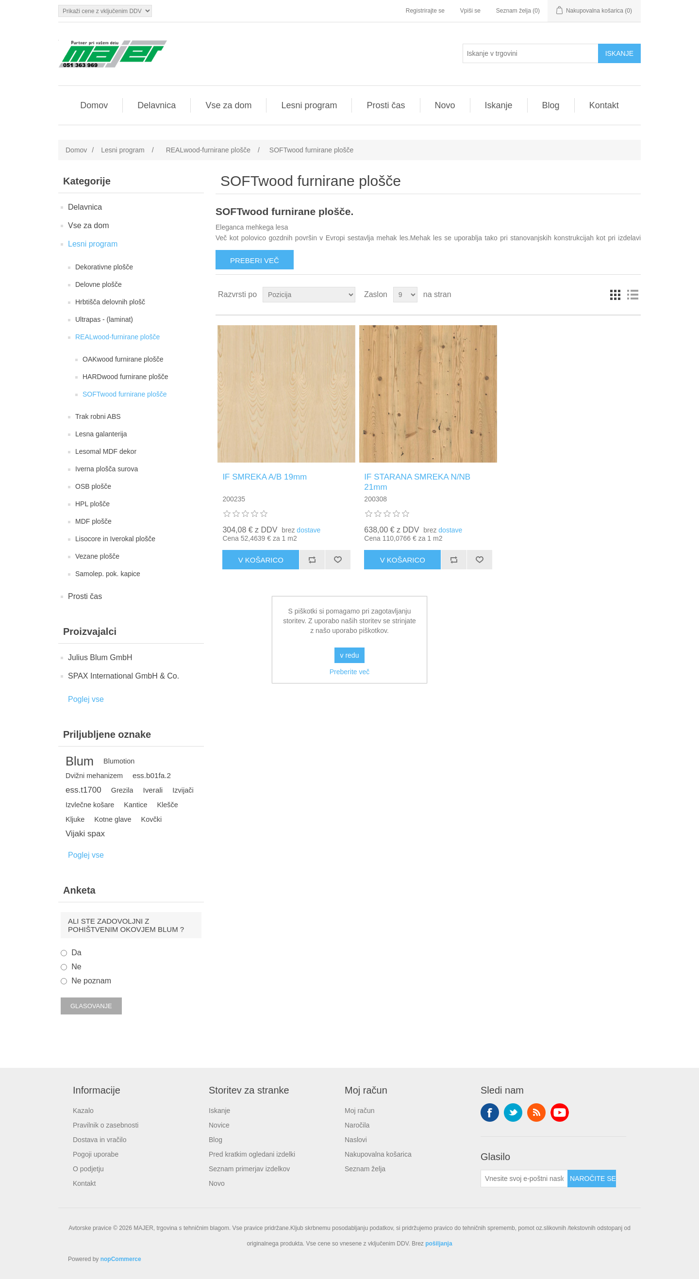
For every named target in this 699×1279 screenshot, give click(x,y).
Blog (551, 105)
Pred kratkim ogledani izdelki (252, 1154)
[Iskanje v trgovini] (531, 53)
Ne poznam (91, 981)
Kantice (135, 805)
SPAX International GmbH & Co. (123, 676)
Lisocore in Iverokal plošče (115, 539)
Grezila (122, 790)
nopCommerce (120, 1259)
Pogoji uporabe (95, 1154)
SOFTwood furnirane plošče (125, 394)
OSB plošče (93, 486)
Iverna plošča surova (106, 469)
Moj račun (359, 1110)
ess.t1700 (83, 790)
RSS (536, 1112)
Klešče (167, 805)
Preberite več (349, 672)
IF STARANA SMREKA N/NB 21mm (417, 481)
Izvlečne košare (90, 805)
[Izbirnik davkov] (105, 11)
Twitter (513, 1112)
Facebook (490, 1112)
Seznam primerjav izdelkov (249, 1169)
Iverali (153, 790)
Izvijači (182, 790)
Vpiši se (470, 10)
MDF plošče (93, 521)
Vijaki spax (85, 833)
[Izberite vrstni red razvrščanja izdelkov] (309, 294)
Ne (76, 967)
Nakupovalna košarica (378, 1154)
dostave (308, 530)
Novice (219, 1125)
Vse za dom (228, 105)
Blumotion (118, 761)
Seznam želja (365, 1169)
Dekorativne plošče (104, 267)
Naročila (357, 1125)
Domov (94, 105)
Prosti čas (385, 105)
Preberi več (254, 260)
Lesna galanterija (101, 434)
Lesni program (309, 105)
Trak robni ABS (98, 416)
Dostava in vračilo (100, 1140)
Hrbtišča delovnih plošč (110, 302)
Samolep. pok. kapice (107, 574)
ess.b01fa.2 (152, 775)
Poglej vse (86, 699)
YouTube (559, 1112)
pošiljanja (438, 1243)
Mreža (615, 294)
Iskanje (499, 105)
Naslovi (356, 1140)
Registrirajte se (425, 10)
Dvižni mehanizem (94, 776)
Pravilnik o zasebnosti (105, 1125)
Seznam (632, 294)
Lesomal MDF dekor (105, 451)
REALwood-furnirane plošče (117, 337)
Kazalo (83, 1110)
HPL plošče (92, 504)
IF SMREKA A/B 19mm (264, 477)
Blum (80, 761)
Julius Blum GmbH (100, 657)
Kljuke (75, 819)
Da (76, 952)
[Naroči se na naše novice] (524, 1178)
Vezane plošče (97, 556)
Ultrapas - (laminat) (104, 319)
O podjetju (88, 1169)
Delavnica (156, 105)
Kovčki (151, 819)
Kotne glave (112, 819)
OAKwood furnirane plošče (123, 359)
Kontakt (604, 105)
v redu (349, 655)
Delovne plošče (98, 284)
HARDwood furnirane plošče (125, 377)
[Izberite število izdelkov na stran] (405, 294)
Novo (445, 105)
